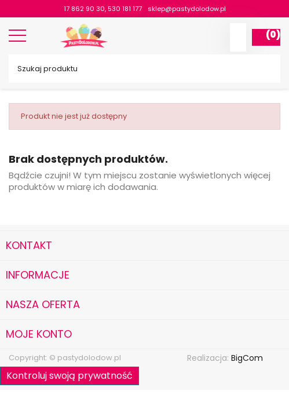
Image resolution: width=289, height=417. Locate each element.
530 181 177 (125, 8)
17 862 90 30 (84, 8)
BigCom (247, 358)
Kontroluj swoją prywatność (69, 375)
